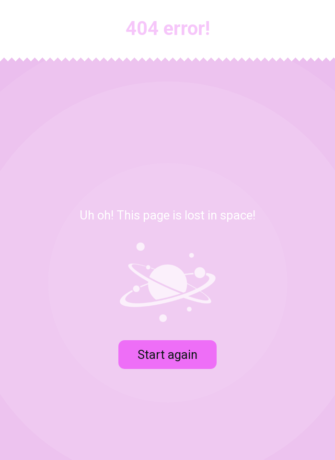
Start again (167, 354)
